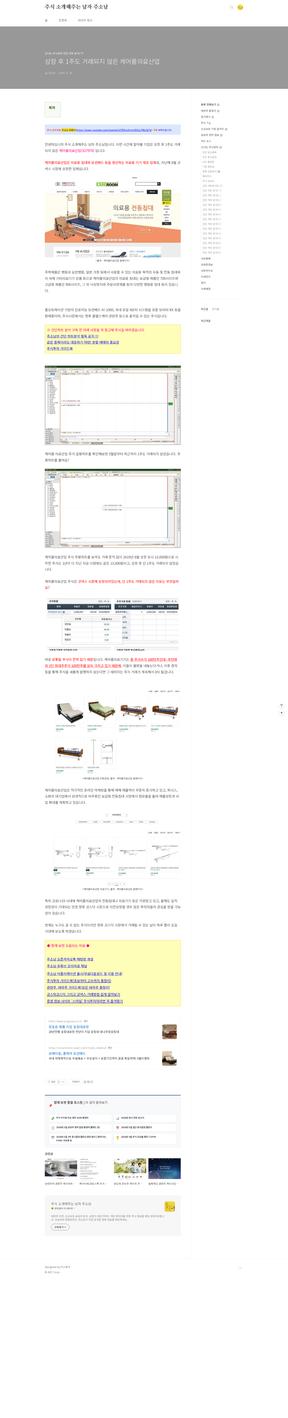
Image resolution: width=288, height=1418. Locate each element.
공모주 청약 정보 (211, 135)
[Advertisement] (113, 707)
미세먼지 (205, 276)
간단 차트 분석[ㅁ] (212, 209)
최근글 (204, 309)
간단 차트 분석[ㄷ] (212, 200)
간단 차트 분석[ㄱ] (212, 190)
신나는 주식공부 (211, 147)
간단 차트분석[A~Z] (212, 185)
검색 (232, 7)
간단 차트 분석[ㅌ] (212, 243)
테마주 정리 (85, 20)
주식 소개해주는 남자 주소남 (76, 7)
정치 (203, 283)
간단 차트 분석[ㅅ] (212, 219)
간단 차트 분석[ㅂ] (212, 214)
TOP (240, 1406)
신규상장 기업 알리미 (214, 129)
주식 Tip (206, 123)
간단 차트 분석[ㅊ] (212, 233)
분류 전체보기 (210, 104)
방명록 (63, 20)
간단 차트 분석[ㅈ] (212, 228)
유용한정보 (207, 264)
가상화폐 (205, 258)
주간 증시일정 (210, 157)
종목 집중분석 (211, 171)
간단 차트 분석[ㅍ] (212, 247)
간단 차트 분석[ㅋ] (212, 238)
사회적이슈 (207, 270)
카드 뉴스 (206, 141)
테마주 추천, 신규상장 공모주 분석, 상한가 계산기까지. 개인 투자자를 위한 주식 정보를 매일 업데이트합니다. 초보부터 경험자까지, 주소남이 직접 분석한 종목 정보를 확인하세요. (107, 1355)
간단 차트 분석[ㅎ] (212, 252)
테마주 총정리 (210, 111)
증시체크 (207, 117)
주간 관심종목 (210, 152)
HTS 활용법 (208, 162)
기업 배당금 (208, 166)
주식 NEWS (208, 181)
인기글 (215, 309)
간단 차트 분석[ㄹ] (212, 205)
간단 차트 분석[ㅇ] (212, 224)
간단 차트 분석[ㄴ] (212, 195)
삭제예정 (205, 289)
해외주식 (207, 176)
